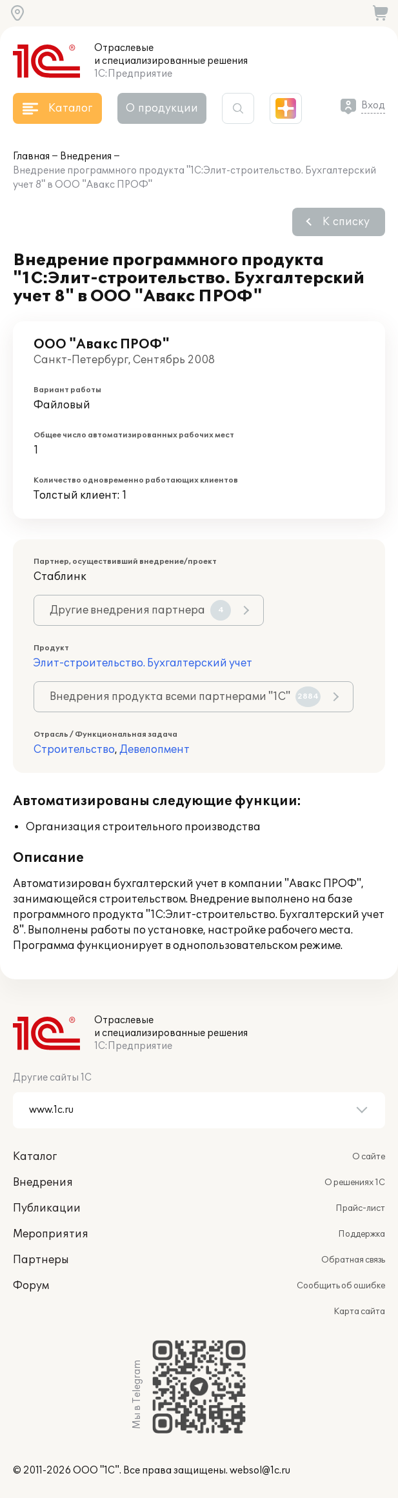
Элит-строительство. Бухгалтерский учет (143, 663)
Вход (373, 105)
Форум (31, 1285)
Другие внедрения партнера (140, 610)
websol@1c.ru (260, 1470)
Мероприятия (50, 1234)
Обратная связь (353, 1260)
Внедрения (86, 156)
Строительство (74, 749)
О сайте (368, 1157)
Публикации (47, 1208)
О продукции (162, 108)
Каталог (35, 1156)
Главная (31, 156)
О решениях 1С (354, 1182)
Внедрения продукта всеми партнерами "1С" (185, 696)
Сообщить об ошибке (341, 1286)
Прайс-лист (360, 1208)
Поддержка (361, 1234)
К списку (346, 221)
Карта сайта (359, 1311)
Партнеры (41, 1259)
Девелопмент (154, 749)
